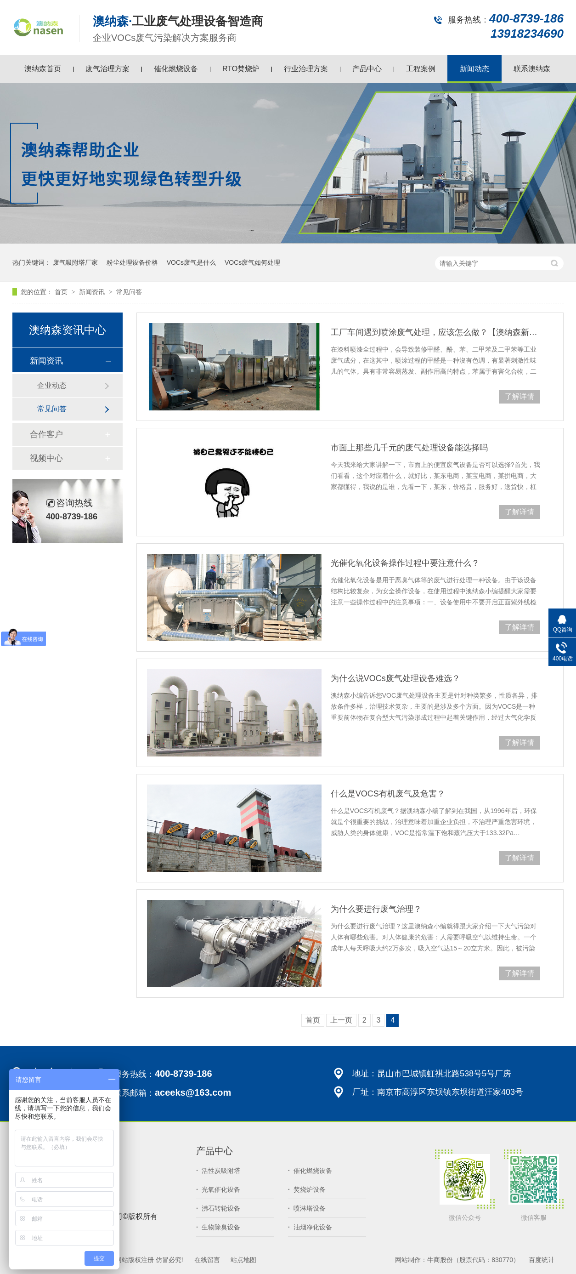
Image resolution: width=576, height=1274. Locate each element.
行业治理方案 (306, 69)
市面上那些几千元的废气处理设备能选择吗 (409, 447)
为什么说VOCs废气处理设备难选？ (395, 678)
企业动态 (52, 385)
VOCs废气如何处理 (252, 262)
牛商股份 (440, 1259)
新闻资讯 (93, 292)
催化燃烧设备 (176, 69)
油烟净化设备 (310, 1227)
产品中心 (367, 69)
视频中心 (46, 458)
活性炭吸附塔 (218, 1170)
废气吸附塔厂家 (75, 262)
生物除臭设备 (218, 1227)
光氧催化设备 (218, 1189)
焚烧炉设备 (307, 1189)
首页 (62, 292)
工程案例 (420, 69)
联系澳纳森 (532, 69)
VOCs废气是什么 (191, 262)
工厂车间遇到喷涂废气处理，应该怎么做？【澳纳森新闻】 (435, 332)
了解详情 (519, 396)
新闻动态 (474, 69)
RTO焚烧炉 (241, 69)
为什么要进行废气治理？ (376, 909)
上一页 (341, 1020)
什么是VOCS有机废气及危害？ (388, 793)
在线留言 (207, 1259)
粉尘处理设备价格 (132, 262)
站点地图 (243, 1259)
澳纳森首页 (42, 69)
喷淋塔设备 (307, 1208)
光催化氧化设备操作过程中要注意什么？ (405, 563)
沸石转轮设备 (218, 1208)
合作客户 (46, 434)
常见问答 (129, 292)
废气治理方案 (107, 69)
